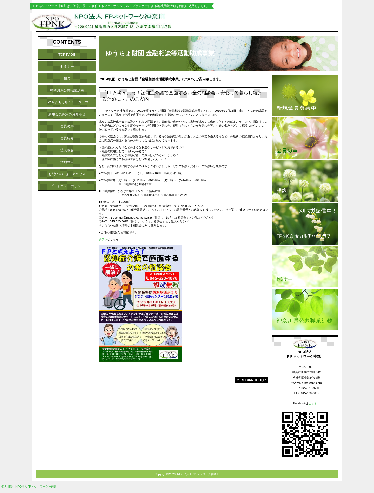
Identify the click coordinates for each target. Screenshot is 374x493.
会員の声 (67, 126)
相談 (67, 78)
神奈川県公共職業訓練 (67, 90)
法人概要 (67, 150)
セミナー (67, 66)
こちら (312, 403)
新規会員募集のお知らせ (66, 114)
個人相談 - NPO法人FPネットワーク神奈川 (29, 486)
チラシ (103, 239)
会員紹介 (67, 138)
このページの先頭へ (251, 380)
